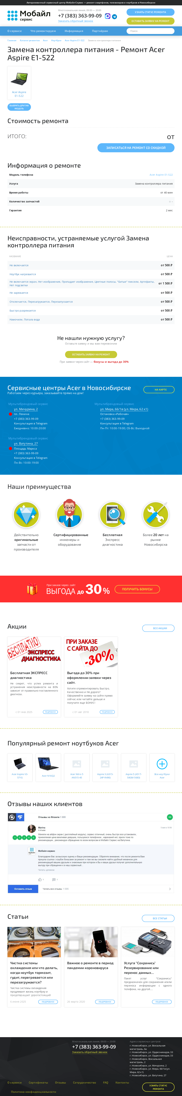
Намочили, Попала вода (25, 319)
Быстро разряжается (23, 310)
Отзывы (60, 1082)
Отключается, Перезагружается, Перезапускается (41, 301)
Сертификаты (38, 1082)
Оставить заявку (150, 20)
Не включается (19, 265)
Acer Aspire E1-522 (161, 174)
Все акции (157, 628)
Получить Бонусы (137, 589)
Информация (74, 30)
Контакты (122, 1082)
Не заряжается (19, 292)
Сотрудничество (84, 1082)
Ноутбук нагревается (23, 274)
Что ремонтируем (43, 30)
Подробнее (50, 712)
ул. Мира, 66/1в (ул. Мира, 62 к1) (124, 409)
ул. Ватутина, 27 (26, 443)
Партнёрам (100, 30)
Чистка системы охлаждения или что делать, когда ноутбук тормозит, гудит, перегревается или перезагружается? (34, 972)
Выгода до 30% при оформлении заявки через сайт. (89, 677)
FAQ (105, 1082)
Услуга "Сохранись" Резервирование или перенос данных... (141, 968)
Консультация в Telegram (31, 423)
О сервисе (14, 30)
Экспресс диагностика (112, 539)
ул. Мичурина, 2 (26, 409)
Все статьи (157, 918)
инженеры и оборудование (70, 539)
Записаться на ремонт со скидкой (136, 148)
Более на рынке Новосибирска (155, 539)
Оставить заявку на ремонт (91, 354)
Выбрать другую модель (19, 107)
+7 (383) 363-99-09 (80, 15)
